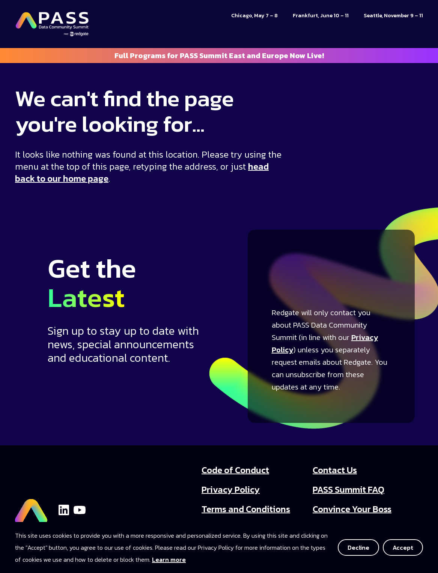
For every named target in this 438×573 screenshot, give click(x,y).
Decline (358, 547)
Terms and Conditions (246, 509)
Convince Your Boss (352, 509)
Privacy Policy (231, 489)
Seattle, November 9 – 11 (393, 16)
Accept (403, 547)
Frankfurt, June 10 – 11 (321, 16)
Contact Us (335, 470)
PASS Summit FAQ (348, 489)
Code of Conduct (235, 470)
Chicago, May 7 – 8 (254, 16)
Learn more (169, 559)
